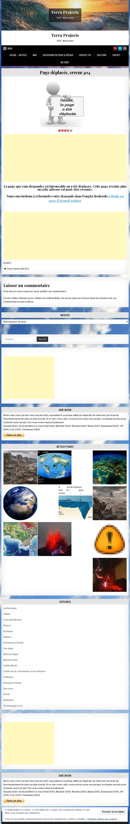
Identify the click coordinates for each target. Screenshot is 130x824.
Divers (7, 625)
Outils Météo (10, 665)
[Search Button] (125, 48)
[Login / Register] (120, 48)
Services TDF (85, 55)
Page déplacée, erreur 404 (65, 72)
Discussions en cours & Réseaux (58, 55)
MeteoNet (65, 62)
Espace (7, 637)
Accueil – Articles (18, 55)
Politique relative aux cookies (102, 819)
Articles (75, 201)
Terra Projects (65, 12)
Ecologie (8, 631)
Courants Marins (12, 619)
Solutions (101, 55)
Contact (116, 55)
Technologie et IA (12, 706)
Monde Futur (10, 660)
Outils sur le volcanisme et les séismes (24, 671)
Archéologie (10, 608)
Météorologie (10, 654)
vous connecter (24, 291)
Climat (6, 614)
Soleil (6, 694)
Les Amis (8, 648)
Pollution (8, 677)
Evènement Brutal (13, 642)
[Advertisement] (65, 158)
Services (8, 688)
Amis (35, 55)
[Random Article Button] (115, 48)
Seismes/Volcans (12, 683)
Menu (10, 48)
